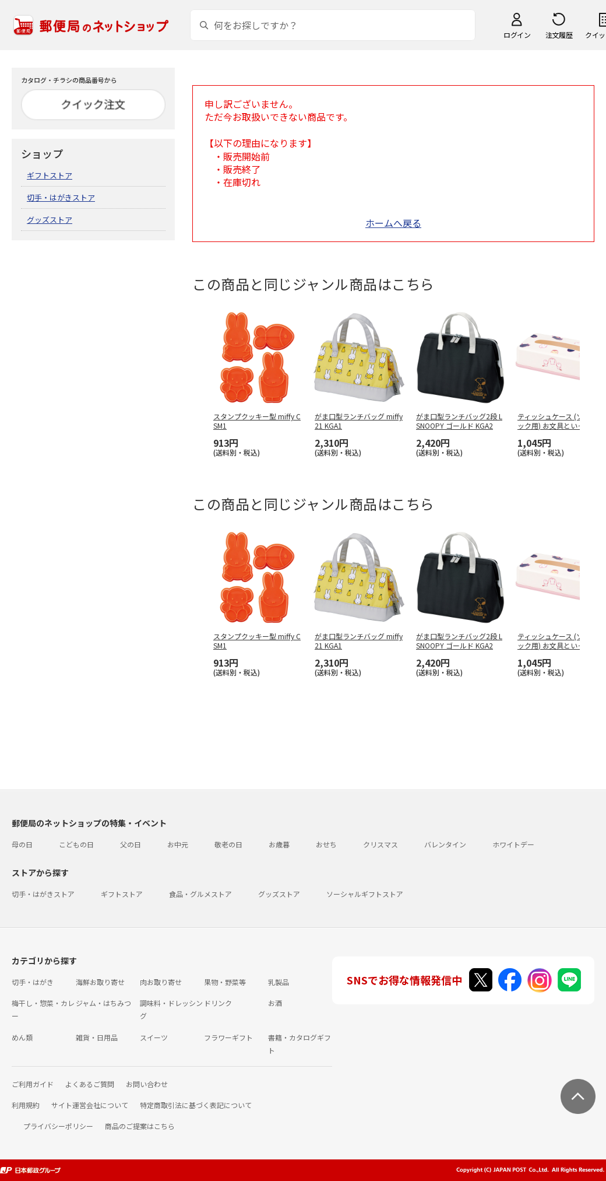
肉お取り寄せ (161, 982)
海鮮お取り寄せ (100, 982)
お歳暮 (279, 844)
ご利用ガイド (33, 1084)
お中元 (177, 844)
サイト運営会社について (89, 1105)
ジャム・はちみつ (103, 1003)
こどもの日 (76, 844)
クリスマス (380, 844)
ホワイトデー (513, 844)
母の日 (22, 844)
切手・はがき (33, 982)
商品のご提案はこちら (140, 1126)
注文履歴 (558, 35)
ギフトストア (49, 175)
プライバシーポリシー (58, 1126)
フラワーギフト (228, 1037)
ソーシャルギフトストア (364, 894)
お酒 (275, 1003)
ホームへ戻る (393, 223)
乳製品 (278, 982)
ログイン (516, 35)
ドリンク (218, 1003)
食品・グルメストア (200, 894)
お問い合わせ (147, 1084)
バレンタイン (445, 844)
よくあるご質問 (89, 1084)
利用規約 (26, 1105)
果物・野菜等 (225, 982)
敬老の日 (228, 844)
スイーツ (154, 1037)
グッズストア (49, 219)
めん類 (22, 1037)
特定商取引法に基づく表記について (196, 1105)
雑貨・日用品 (97, 1037)
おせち (326, 844)
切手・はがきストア (61, 197)
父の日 (130, 844)
